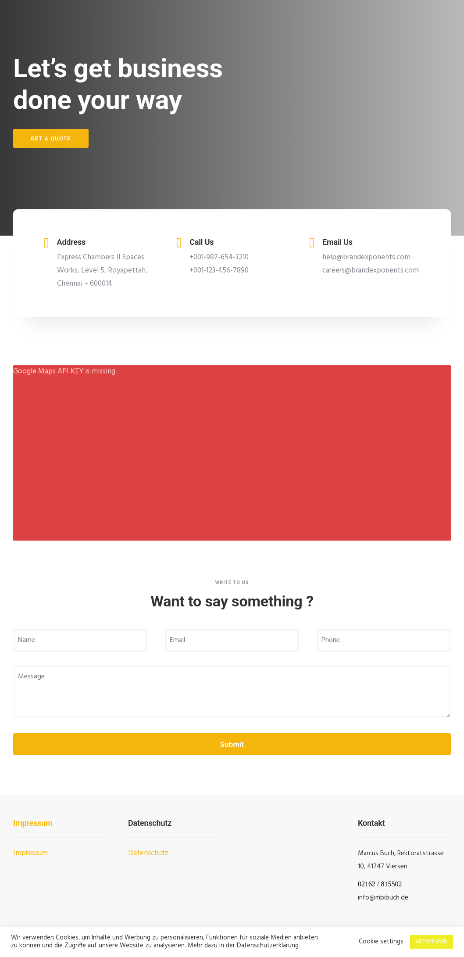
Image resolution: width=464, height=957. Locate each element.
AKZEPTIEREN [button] (431, 941)
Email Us (337, 242)
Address (71, 242)
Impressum (33, 823)
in (360, 897)
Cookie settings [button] (381, 942)
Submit (232, 744)
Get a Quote (51, 138)
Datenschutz (148, 853)
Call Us (201, 242)
